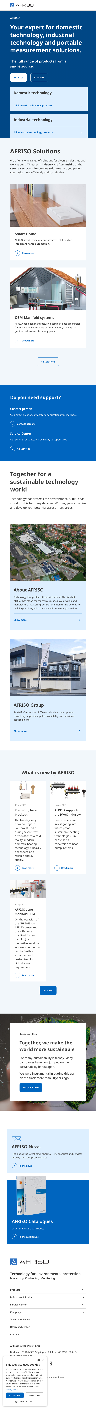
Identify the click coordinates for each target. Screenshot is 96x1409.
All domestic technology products (33, 105)
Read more (28, 868)
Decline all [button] (35, 1395)
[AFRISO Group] (48, 667)
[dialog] (25, 1381)
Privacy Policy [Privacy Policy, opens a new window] (11, 1389)
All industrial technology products (33, 132)
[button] (25, 1401)
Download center (20, 1327)
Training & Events (20, 1319)
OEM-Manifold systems (34, 317)
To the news (25, 1165)
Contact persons (26, 423)
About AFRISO (29, 590)
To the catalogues (28, 1236)
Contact (14, 1334)
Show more (28, 253)
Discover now (31, 1087)
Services (18, 77)
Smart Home (25, 233)
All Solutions (48, 361)
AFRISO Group (29, 705)
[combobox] (38, 1360)
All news (48, 990)
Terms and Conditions (53, 1377)
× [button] (43, 1360)
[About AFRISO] (48, 552)
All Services (23, 448)
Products (39, 77)
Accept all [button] (14, 1395)
